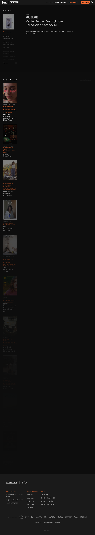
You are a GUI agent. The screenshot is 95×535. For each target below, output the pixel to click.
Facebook (30, 504)
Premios (63, 2)
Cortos (48, 2)
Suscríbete (85, 2)
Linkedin (30, 508)
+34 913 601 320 (12, 503)
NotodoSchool (73, 2)
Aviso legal (45, 495)
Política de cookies (47, 504)
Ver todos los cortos (85, 80)
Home (4, 10)
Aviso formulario (47, 501)
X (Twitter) (30, 501)
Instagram (30, 498)
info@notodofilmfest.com (14, 500)
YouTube (30, 495)
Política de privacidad (48, 498)
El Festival (55, 2)
